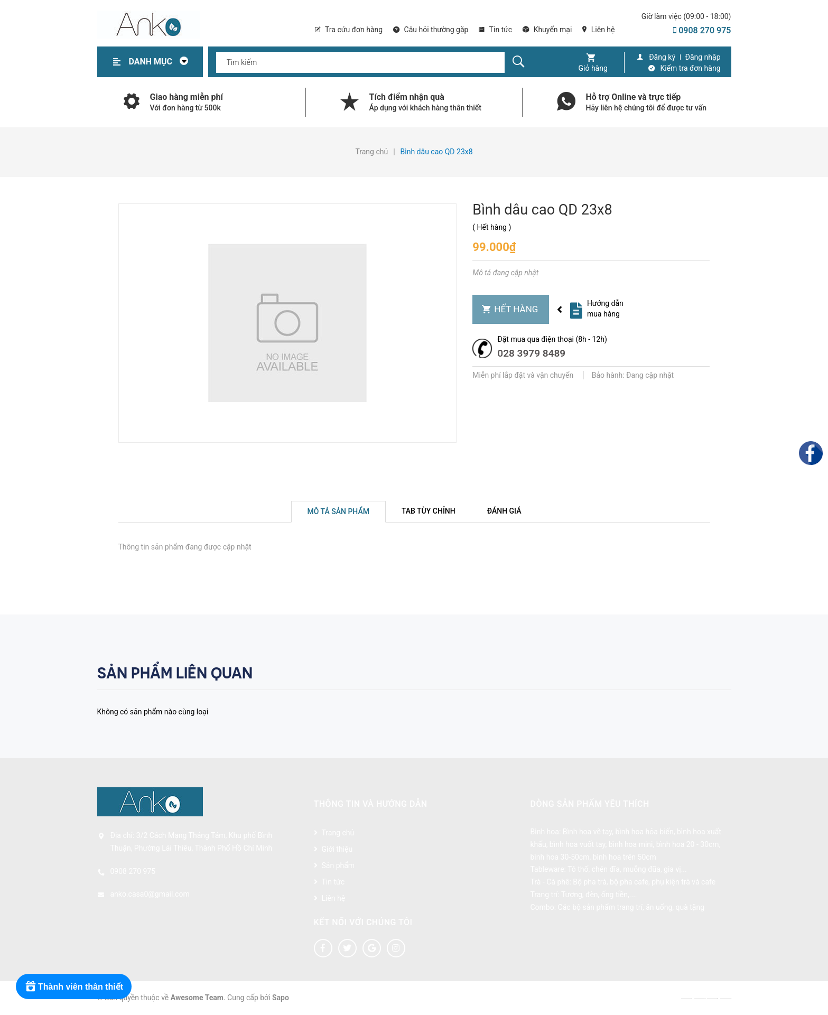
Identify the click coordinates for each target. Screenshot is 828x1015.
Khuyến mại (547, 29)
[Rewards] (74, 986)
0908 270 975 (702, 30)
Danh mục (161, 62)
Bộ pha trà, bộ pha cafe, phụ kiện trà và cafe (644, 882)
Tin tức (495, 29)
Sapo (280, 997)
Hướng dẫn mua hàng (605, 308)
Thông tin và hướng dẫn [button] (370, 804)
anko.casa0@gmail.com (150, 894)
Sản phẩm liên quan (175, 673)
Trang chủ (338, 832)
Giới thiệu (337, 849)
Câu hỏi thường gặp (430, 29)
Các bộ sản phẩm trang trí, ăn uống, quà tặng (631, 907)
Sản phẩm (338, 865)
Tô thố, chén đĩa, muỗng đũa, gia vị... (627, 869)
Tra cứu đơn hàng (349, 29)
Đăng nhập (703, 57)
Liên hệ (598, 29)
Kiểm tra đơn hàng (690, 68)
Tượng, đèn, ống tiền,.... (599, 894)
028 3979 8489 (531, 353)
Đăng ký (662, 57)
